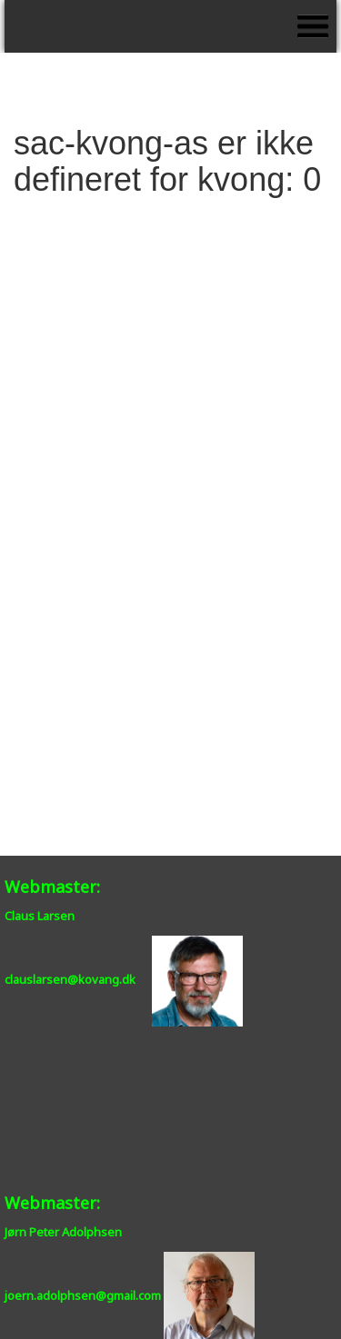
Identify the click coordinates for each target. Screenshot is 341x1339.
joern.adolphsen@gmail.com (83, 1295)
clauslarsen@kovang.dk (70, 980)
